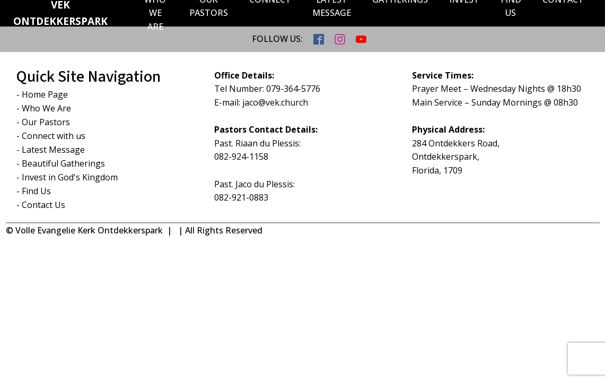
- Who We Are (43, 108)
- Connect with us (50, 136)
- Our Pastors (43, 122)
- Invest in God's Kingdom (67, 177)
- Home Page (42, 94)
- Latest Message (50, 149)
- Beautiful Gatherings (60, 163)
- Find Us (33, 191)
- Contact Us (40, 205)
